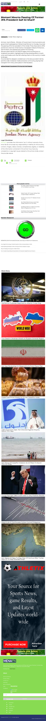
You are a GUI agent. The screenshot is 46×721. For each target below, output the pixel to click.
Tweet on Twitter (30, 32)
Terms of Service (7, 677)
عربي (20, 1)
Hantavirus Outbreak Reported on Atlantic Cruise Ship (21, 305)
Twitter (9, 705)
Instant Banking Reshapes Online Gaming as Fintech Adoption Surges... (15, 248)
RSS (8, 713)
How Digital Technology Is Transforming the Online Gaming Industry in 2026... (16, 246)
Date (3, 32)
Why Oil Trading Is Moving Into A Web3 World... (10, 251)
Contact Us (5, 681)
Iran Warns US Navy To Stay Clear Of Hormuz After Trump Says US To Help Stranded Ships (22, 560)
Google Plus (10, 707)
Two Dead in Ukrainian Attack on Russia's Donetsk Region (22, 341)
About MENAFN (7, 685)
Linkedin (9, 711)
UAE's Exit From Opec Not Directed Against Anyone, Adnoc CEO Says (20, 432)
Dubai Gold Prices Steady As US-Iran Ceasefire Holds (20, 399)
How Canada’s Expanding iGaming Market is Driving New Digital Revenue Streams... (18, 253)
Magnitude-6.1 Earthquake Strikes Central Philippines (20, 524)
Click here (12, 670)
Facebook (9, 703)
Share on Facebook (21, 32)
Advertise (5, 683)
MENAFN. (10, 718)
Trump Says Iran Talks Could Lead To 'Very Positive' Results (22, 497)
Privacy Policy (6, 679)
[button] (24, 1)
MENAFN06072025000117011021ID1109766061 (16, 68)
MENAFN (4, 39)
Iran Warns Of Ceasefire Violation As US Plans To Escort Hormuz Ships (21, 465)
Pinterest (9, 709)
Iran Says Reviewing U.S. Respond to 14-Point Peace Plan (22, 368)
